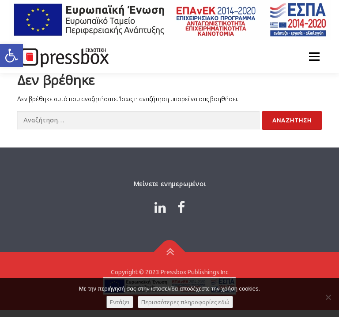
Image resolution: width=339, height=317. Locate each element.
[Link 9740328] (181, 207)
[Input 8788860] (292, 120)
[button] (11, 55)
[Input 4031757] (138, 120)
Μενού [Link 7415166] (314, 56)
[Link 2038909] (169, 251)
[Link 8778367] (160, 207)
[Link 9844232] (63, 56)
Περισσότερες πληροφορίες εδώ (185, 302)
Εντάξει (120, 302)
